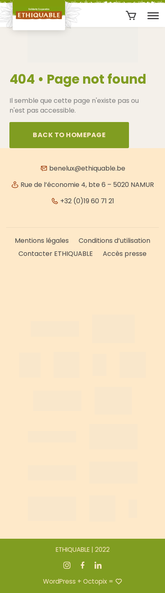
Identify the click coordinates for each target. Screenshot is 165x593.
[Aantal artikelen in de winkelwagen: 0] (131, 16)
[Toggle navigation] (153, 16)
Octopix (95, 581)
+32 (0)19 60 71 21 (82, 201)
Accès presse (125, 253)
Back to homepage (69, 135)
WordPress (59, 581)
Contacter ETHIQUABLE (55, 253)
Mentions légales (42, 240)
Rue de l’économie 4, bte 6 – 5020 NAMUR (82, 184)
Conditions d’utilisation (114, 240)
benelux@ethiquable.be (82, 168)
